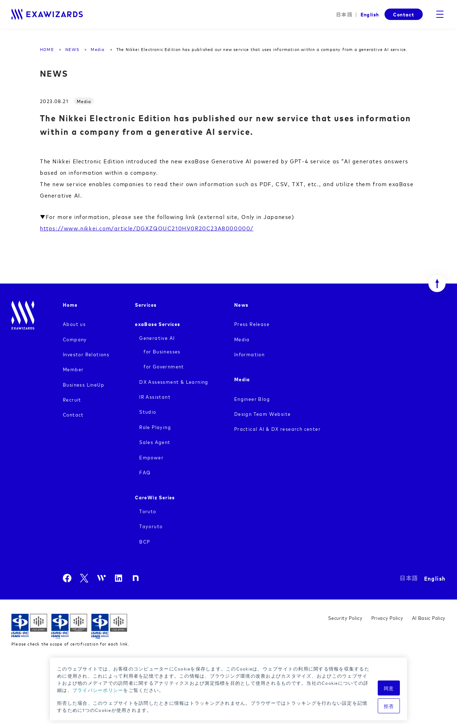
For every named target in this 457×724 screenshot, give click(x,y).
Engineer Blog (252, 398)
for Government (164, 366)
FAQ (144, 472)
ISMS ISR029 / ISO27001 (29, 626)
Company (75, 339)
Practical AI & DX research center (277, 428)
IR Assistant (155, 396)
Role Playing (155, 426)
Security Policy (345, 617)
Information (249, 354)
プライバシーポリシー (98, 690)
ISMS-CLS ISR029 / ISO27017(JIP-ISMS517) (69, 626)
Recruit (72, 399)
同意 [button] (389, 688)
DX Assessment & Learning (174, 381)
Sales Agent (154, 441)
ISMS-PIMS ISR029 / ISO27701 (109, 626)
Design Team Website (262, 413)
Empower (151, 457)
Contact (403, 14)
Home (70, 304)
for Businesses (162, 351)
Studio (147, 411)
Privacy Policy (387, 617)
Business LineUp (83, 384)
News (241, 304)
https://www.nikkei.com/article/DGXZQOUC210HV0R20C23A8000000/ (146, 228)
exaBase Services (157, 323)
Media (242, 339)
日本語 (344, 14)
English (369, 14)
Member (73, 369)
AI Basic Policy (429, 617)
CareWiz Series (155, 497)
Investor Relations (86, 354)
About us (74, 323)
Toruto (147, 511)
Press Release (252, 323)
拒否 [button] (389, 706)
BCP (144, 541)
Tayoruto (150, 525)
